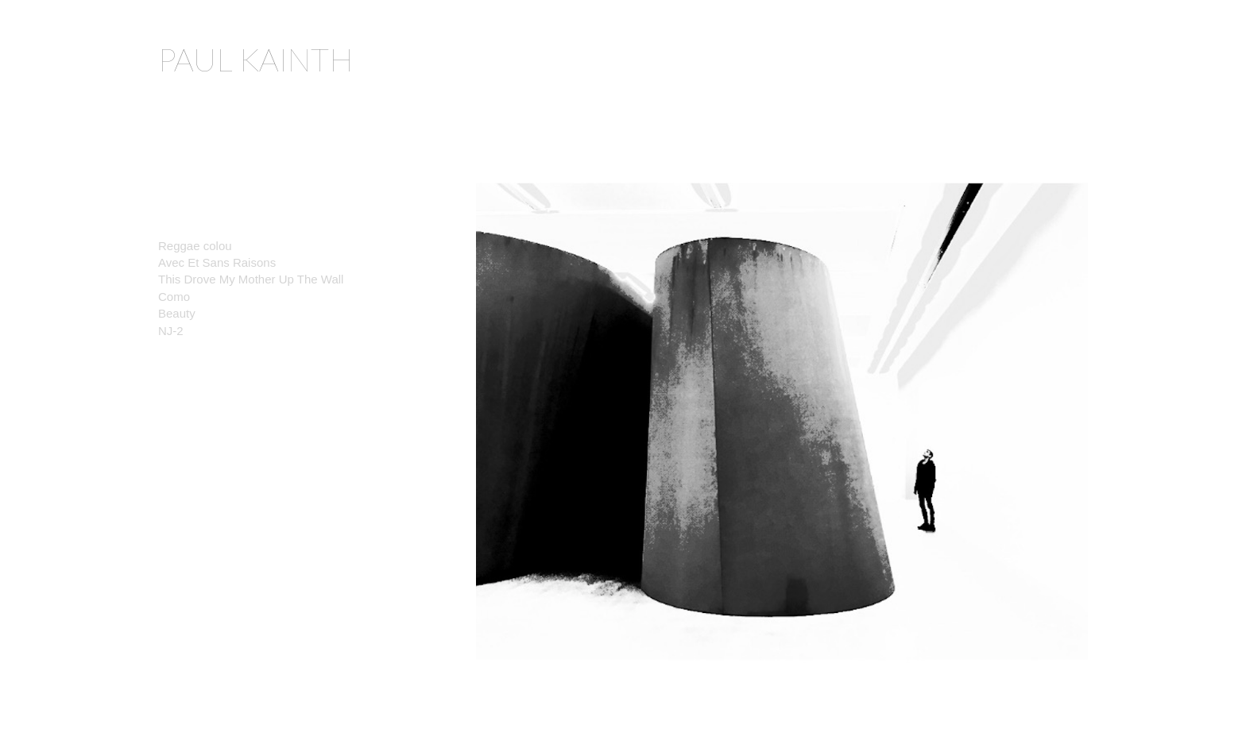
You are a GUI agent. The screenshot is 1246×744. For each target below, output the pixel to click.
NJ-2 (171, 330)
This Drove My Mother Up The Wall (250, 279)
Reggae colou (198, 245)
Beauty (180, 313)
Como (174, 296)
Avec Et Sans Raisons (217, 262)
